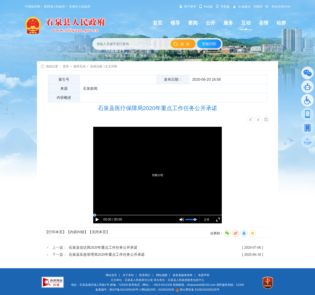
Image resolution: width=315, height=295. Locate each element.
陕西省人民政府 (54, 6)
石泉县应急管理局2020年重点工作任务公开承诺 (107, 255)
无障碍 (257, 6)
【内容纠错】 (77, 232)
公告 (154, 56)
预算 (143, 56)
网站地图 (161, 275)
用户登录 (187, 6)
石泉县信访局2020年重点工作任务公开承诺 (103, 247)
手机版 (223, 6)
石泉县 (121, 56)
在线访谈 (96, 66)
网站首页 (111, 275)
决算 (164, 56)
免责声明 (203, 275)
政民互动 (80, 66)
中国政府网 (32, 6)
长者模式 (241, 6)
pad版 (206, 6)
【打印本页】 (55, 232)
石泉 (133, 56)
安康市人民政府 (79, 6)
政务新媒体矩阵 (182, 275)
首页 (66, 66)
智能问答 (209, 44)
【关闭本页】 (99, 232)
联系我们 (144, 275)
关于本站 (128, 275)
